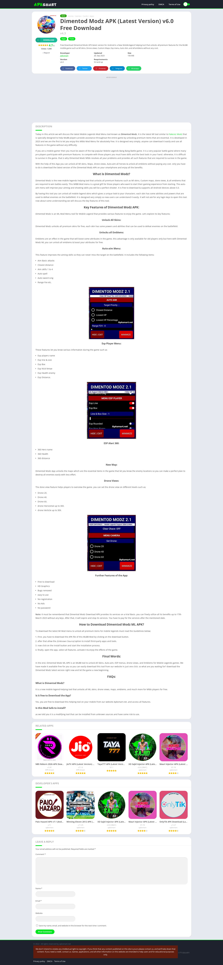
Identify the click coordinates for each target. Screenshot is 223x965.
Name (39, 888)
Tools (72, 39)
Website (39, 913)
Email (39, 901)
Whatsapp (133, 69)
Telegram (116, 69)
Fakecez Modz (175, 134)
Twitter (83, 69)
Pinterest (100, 69)
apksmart (64, 55)
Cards (85, 16)
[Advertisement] (111, 99)
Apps (92, 16)
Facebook (67, 69)
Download (45, 40)
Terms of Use (174, 4)
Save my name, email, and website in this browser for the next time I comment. (73, 925)
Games (78, 16)
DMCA (161, 4)
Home (70, 16)
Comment (41, 854)
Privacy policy (148, 4)
